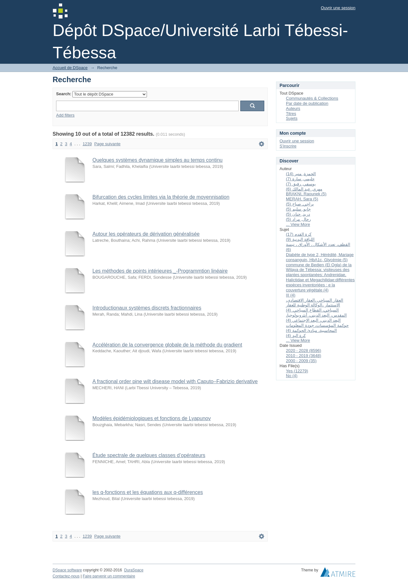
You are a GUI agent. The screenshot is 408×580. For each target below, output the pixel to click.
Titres (291, 113)
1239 (87, 143)
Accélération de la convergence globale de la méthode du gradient (167, 344)
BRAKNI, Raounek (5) (306, 193)
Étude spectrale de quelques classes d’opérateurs (148, 455)
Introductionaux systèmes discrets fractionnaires (146, 308)
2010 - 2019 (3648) (303, 355)
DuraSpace (133, 570)
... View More (298, 224)
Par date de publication (307, 103)
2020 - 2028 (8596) (303, 350)
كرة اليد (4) (296, 335)
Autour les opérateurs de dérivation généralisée (146, 234)
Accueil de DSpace (70, 67)
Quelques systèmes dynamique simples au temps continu (157, 160)
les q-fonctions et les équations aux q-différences (147, 492)
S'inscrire (288, 146)
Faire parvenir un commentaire (109, 576)
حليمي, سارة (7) (300, 178)
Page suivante (107, 143)
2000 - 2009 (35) (301, 360)
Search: (63, 93)
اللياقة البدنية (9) (300, 239)
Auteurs (293, 108)
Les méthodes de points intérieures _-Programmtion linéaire (160, 271)
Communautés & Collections (312, 98)
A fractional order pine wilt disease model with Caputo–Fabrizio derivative (175, 381)
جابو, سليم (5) (298, 209)
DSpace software (67, 570)
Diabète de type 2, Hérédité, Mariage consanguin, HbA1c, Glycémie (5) (319, 257)
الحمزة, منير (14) (301, 173)
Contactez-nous (66, 576)
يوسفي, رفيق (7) (301, 184)
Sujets (291, 118)
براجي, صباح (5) (300, 204)
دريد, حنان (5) (298, 214)
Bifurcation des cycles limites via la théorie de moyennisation (160, 197)
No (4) (291, 375)
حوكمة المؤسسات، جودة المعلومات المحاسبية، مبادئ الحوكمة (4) (317, 328)
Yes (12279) (297, 371)
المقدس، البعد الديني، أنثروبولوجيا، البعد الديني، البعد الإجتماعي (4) (316, 318)
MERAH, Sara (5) (302, 199)
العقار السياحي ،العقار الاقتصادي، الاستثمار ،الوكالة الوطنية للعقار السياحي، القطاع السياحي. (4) (314, 305)
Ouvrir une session (338, 7)
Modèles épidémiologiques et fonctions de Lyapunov (151, 418)
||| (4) (290, 295)
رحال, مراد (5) (298, 219)
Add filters (65, 115)
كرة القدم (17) (298, 234)
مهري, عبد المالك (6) (304, 189)
